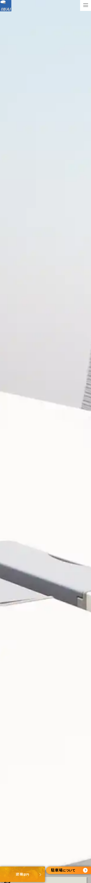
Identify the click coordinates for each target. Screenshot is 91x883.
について (69, 870)
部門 (22, 874)
